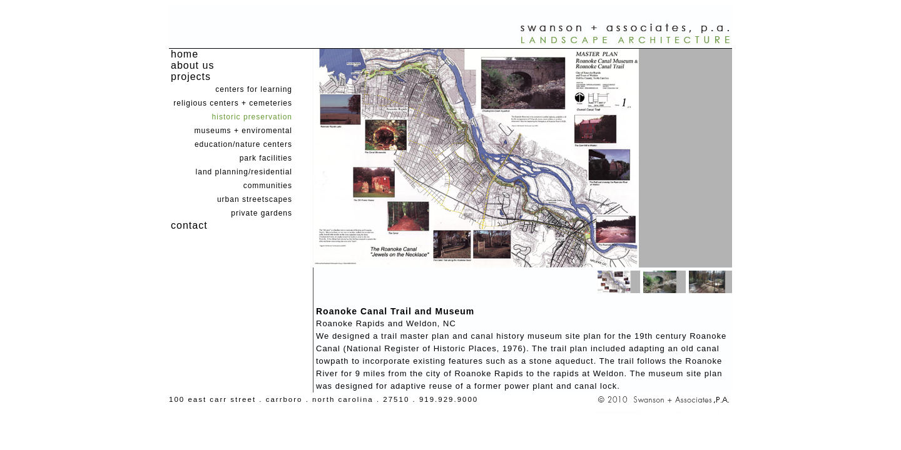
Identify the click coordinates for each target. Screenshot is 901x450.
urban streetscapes (254, 199)
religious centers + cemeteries (232, 103)
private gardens (261, 213)
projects (191, 76)
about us (192, 65)
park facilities (266, 158)
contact (189, 225)
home (184, 54)
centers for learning (253, 89)
